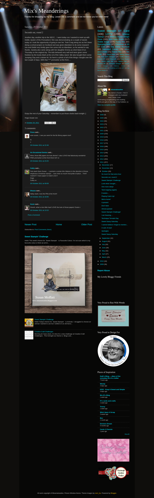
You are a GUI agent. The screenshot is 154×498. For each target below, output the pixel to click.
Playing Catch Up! (108, 196)
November (106, 168)
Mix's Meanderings (46, 11)
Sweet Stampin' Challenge (36, 237)
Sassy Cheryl (124, 54)
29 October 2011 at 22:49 (39, 145)
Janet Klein (111, 54)
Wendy (102, 384)
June (104, 248)
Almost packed (107, 209)
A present (105, 202)
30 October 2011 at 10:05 (39, 197)
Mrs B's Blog (105, 395)
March (104, 257)
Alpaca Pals (122, 61)
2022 (102, 127)
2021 (102, 130)
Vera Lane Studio (116, 39)
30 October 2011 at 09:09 (39, 183)
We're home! (106, 199)
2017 (102, 143)
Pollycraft (112, 59)
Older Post (86, 224)
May (103, 251)
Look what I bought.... (109, 183)
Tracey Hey (117, 52)
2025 (102, 118)
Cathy (32, 168)
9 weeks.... (105, 193)
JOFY (123, 68)
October (105, 171)
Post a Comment (34, 215)
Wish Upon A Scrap (107, 412)
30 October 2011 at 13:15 (39, 210)
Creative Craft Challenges (44, 332)
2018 (102, 140)
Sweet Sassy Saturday (110, 221)
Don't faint (105, 206)
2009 (102, 264)
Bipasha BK (101, 63)
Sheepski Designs (115, 63)
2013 (102, 156)
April (104, 254)
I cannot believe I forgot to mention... (115, 225)
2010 (102, 261)
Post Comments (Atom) (43, 229)
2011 (102, 162)
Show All (127, 434)
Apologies (105, 231)
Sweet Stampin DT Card (113, 30)
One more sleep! (108, 187)
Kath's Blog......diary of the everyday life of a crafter (110, 377)
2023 (102, 124)
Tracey (102, 407)
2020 (102, 134)
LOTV (109, 33)
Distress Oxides (119, 66)
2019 (102, 137)
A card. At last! (107, 228)
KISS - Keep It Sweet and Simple (112, 389)
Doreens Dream (106, 424)
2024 (102, 121)
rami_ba (98, 493)
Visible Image (103, 42)
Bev (101, 418)
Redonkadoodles (102, 68)
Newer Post (30, 224)
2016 (102, 146)
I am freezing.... (107, 215)
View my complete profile (106, 105)
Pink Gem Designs (108, 57)
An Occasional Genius (38, 152)
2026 (102, 115)
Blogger (113, 493)
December (106, 165)
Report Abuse (103, 271)
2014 (102, 153)
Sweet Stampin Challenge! (111, 212)
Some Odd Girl (107, 61)
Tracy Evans (124, 59)
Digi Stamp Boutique (120, 47)
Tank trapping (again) (109, 190)
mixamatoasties (117, 89)
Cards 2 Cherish (106, 429)
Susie (32, 204)
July (103, 244)
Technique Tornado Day (110, 218)
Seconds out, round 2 (109, 177)
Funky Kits (120, 42)
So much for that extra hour (111, 174)
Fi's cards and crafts (108, 401)
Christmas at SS (114, 68)
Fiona (32, 132)
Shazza (33, 191)
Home (59, 224)
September (106, 238)
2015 (102, 149)
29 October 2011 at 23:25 (39, 161)
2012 (102, 159)
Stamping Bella (104, 44)
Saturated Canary (110, 49)
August (104, 241)
